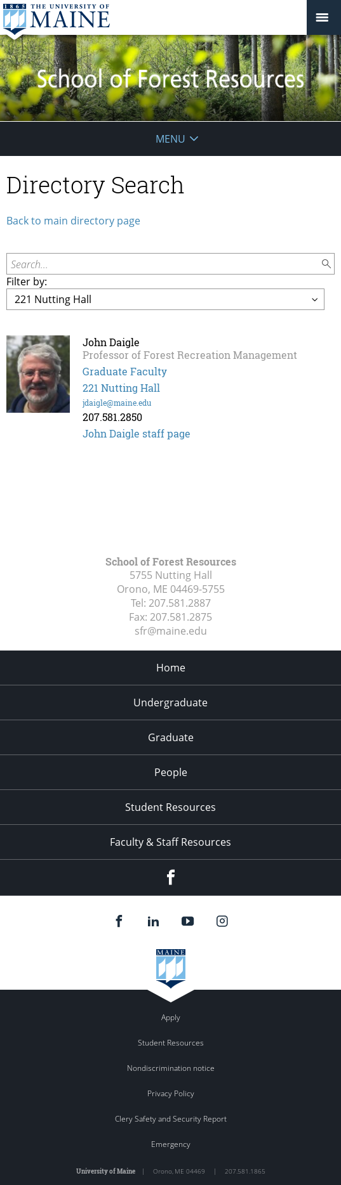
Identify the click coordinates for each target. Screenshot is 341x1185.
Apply (170, 1017)
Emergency (171, 1144)
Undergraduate (170, 702)
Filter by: (26, 281)
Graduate (171, 737)
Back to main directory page (73, 221)
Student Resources (170, 807)
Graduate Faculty (125, 371)
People (170, 772)
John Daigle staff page (137, 433)
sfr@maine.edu (171, 631)
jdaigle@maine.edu (117, 403)
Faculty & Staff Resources (170, 842)
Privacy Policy (170, 1093)
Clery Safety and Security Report (171, 1118)
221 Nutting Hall (121, 387)
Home (170, 668)
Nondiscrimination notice (171, 1068)
